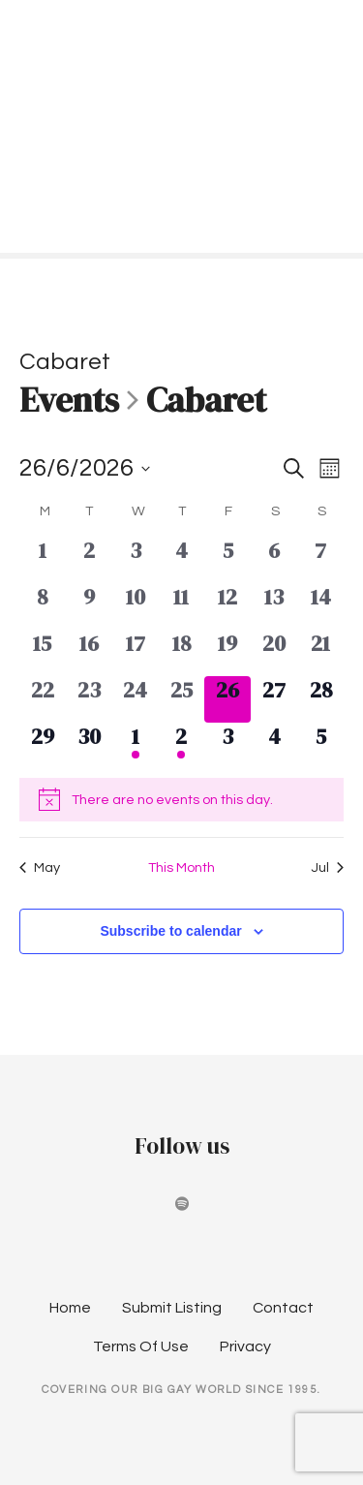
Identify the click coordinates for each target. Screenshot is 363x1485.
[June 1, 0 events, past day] (42, 560)
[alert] (181, 799)
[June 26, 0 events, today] (227, 699)
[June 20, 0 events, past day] (274, 653)
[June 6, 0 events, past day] (274, 560)
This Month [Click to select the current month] (181, 867)
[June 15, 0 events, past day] (42, 653)
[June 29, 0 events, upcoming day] (42, 746)
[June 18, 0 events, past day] (182, 653)
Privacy (245, 1346)
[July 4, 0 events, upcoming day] (274, 746)
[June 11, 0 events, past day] (182, 606)
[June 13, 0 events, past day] (274, 606)
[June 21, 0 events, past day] (320, 653)
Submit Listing (172, 1307)
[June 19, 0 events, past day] (227, 653)
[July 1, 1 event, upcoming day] (135, 746)
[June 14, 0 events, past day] (320, 606)
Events (69, 401)
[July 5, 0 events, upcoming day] (320, 746)
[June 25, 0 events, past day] (182, 699)
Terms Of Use (141, 1346)
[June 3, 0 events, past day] (135, 560)
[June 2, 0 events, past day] (89, 560)
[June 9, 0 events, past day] (89, 606)
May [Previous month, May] (39, 867)
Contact (283, 1307)
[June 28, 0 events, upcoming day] (320, 699)
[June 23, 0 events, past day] (89, 699)
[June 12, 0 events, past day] (227, 606)
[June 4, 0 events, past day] (182, 560)
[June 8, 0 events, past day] (42, 606)
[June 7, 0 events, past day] (320, 560)
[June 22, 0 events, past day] (42, 699)
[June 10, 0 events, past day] (135, 606)
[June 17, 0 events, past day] (135, 653)
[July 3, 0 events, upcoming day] (227, 746)
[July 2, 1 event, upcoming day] (182, 746)
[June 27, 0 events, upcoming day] (274, 699)
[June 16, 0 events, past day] (89, 653)
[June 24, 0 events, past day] (135, 699)
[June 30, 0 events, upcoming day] (89, 746)
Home (70, 1307)
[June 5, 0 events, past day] (227, 560)
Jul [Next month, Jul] (327, 867)
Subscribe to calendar (170, 931)
